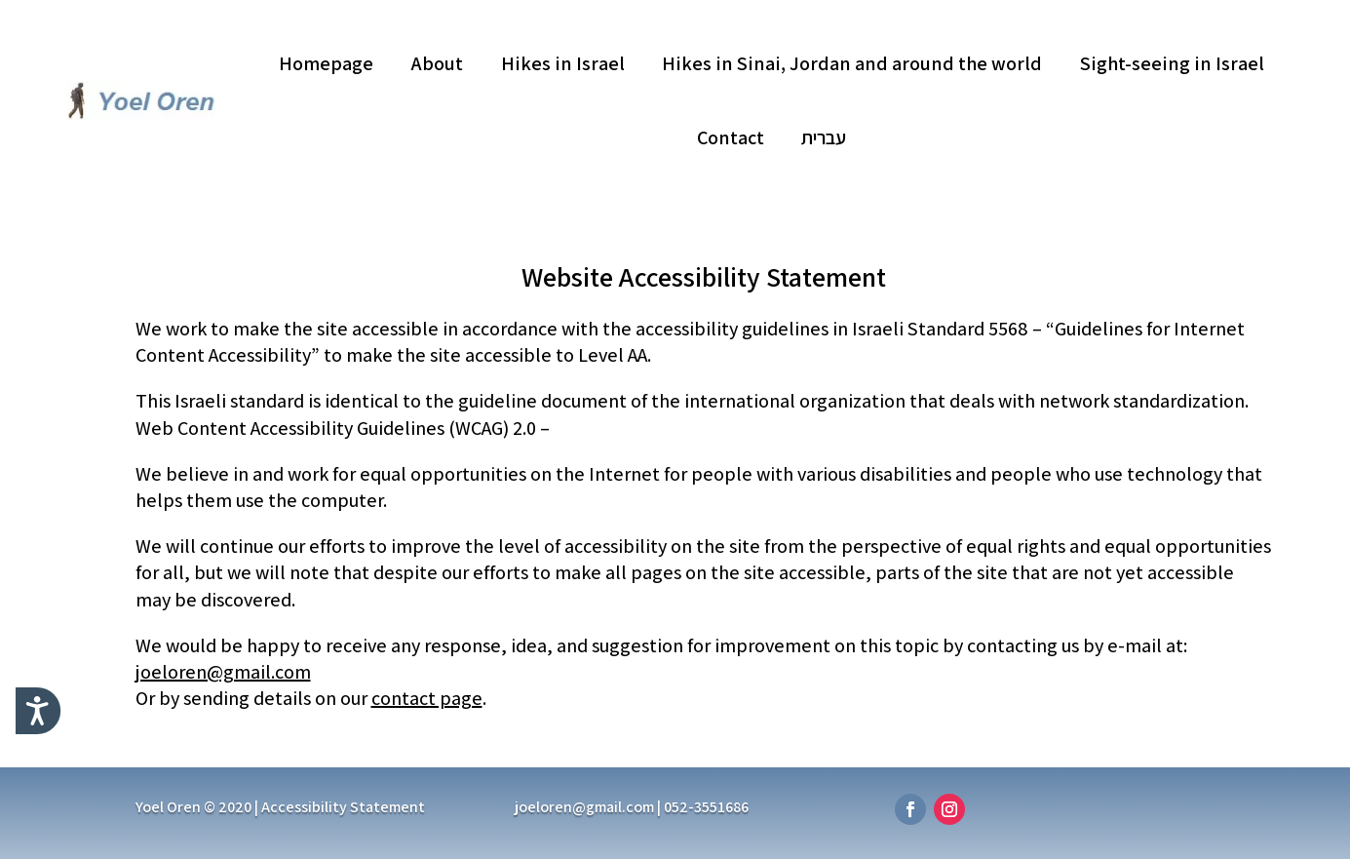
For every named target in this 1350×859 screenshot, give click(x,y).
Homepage (326, 63)
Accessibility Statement (343, 807)
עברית (823, 137)
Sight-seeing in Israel (1172, 63)
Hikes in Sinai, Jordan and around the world (852, 63)
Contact (730, 137)
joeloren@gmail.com (223, 671)
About (437, 63)
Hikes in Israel (563, 63)
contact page (426, 698)
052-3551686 (706, 807)
